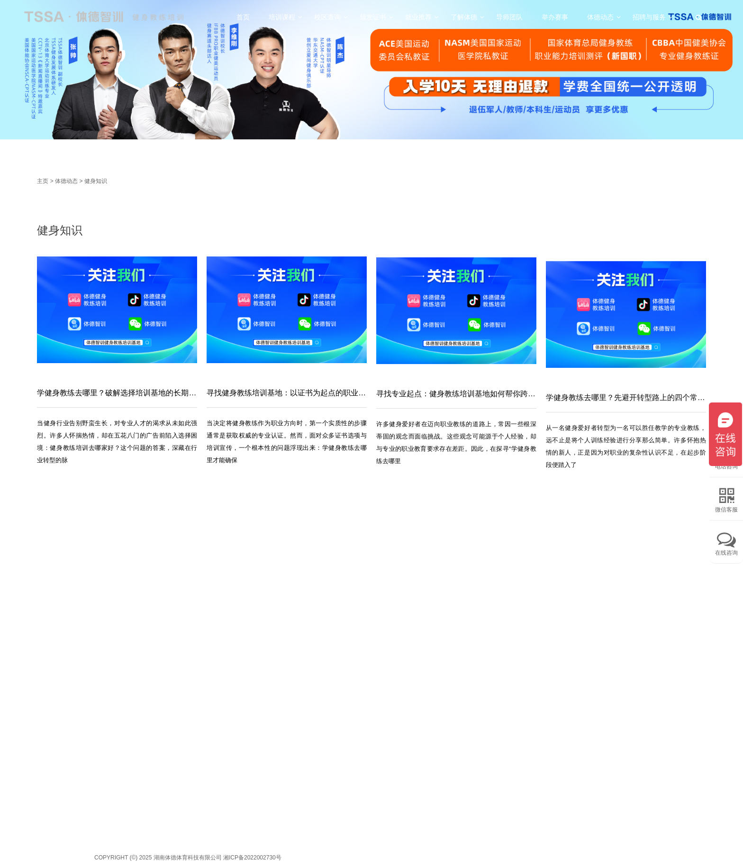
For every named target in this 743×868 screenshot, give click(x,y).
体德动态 (66, 181)
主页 (42, 181)
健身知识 (95, 181)
